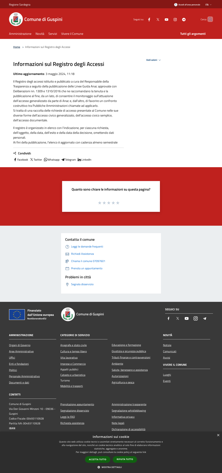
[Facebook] (143, 19)
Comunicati (169, 351)
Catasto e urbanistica (72, 375)
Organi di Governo (19, 345)
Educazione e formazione (126, 345)
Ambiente (117, 364)
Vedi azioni (154, 60)
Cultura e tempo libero (73, 351)
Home (16, 47)
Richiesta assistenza (72, 423)
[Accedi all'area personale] (187, 5)
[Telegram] (177, 19)
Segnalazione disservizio (74, 410)
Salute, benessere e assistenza (130, 370)
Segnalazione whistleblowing (129, 410)
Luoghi (167, 375)
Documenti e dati (19, 382)
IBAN (12, 428)
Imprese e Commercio (73, 364)
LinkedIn (84, 159)
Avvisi (166, 357)
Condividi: (22, 153)
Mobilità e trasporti (71, 386)
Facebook (20, 159)
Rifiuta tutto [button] (125, 459)
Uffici (12, 357)
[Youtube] (160, 19)
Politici (13, 370)
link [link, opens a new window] (144, 452)
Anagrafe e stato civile (73, 345)
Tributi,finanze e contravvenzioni (131, 357)
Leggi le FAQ (67, 417)
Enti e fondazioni (19, 364)
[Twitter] (151, 19)
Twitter (35, 159)
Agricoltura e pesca (123, 382)
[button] (111, 467)
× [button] (218, 435)
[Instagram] (169, 19)
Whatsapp (51, 159)
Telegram (68, 159)
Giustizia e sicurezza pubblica (129, 351)
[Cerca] (209, 19)
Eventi (167, 381)
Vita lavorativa (69, 357)
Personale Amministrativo (24, 376)
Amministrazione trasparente (129, 404)
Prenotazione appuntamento (77, 404)
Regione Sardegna (19, 4)
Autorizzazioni (120, 376)
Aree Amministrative (21, 351)
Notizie (167, 345)
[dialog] (111, 452)
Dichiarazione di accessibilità (128, 429)
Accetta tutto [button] (97, 459)
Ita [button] (208, 4)
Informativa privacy (123, 417)
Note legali (118, 423)
